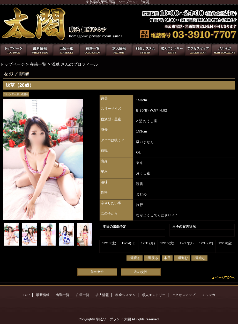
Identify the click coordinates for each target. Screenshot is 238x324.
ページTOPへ (225, 277)
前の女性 (97, 272)
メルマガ (224, 50)
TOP (13, 50)
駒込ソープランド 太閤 (113, 319)
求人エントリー (172, 50)
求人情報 (119, 50)
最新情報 (40, 50)
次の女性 (140, 272)
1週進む (182, 258)
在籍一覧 (92, 50)
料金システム (145, 50)
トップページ (12, 64)
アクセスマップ (198, 50)
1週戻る (152, 258)
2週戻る (134, 258)
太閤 (119, 24)
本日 (167, 258)
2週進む (199, 258)
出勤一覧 (66, 50)
